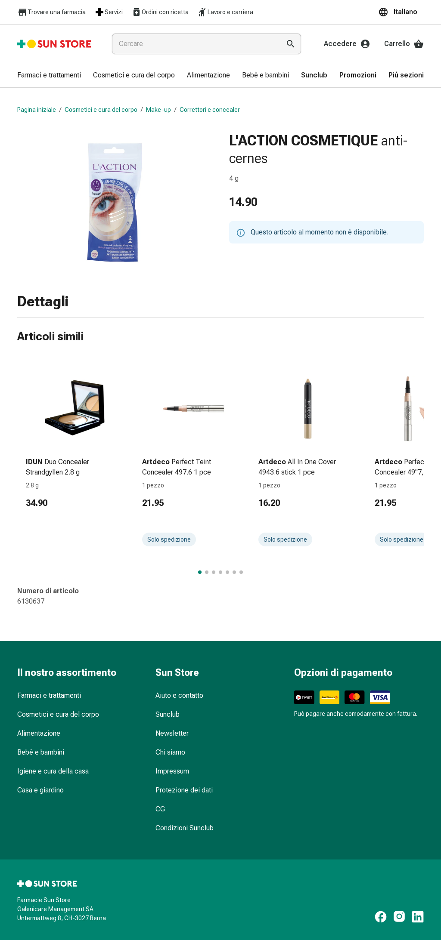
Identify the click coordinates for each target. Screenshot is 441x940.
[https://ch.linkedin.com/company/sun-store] (418, 917)
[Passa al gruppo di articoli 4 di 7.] (220, 572)
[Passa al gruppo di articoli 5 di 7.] (227, 572)
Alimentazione (38, 733)
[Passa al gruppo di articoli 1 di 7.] (200, 572)
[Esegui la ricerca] (290, 44)
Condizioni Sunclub (184, 828)
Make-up (158, 109)
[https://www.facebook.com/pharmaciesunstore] (381, 917)
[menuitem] (49, 76)
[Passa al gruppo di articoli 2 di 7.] (206, 572)
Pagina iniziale (36, 109)
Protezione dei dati (184, 790)
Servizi (108, 12)
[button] (401, 12)
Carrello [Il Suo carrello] (404, 44)
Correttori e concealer (210, 109)
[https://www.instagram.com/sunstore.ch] (399, 917)
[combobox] (194, 44)
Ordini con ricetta (160, 12)
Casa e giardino (40, 790)
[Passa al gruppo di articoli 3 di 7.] (213, 572)
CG (160, 809)
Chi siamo (170, 752)
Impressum (172, 771)
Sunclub (167, 714)
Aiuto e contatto (179, 695)
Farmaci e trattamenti (49, 695)
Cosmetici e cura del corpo (101, 109)
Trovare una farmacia (51, 12)
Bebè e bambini (40, 752)
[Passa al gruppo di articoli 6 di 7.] (234, 572)
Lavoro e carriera (225, 12)
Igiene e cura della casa (53, 771)
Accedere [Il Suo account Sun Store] (347, 44)
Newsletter (172, 733)
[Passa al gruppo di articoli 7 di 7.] (241, 572)
